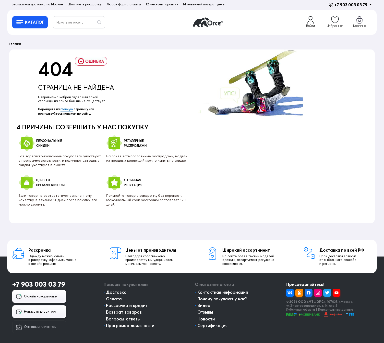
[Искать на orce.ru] (79, 22)
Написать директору (36, 312)
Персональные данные (335, 309)
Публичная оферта (300, 309)
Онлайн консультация (37, 297)
